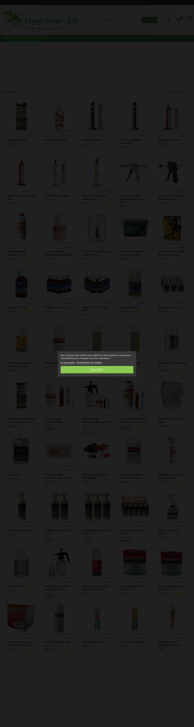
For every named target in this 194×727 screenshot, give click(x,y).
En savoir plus (68, 362)
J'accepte (97, 369)
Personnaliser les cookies (89, 362)
